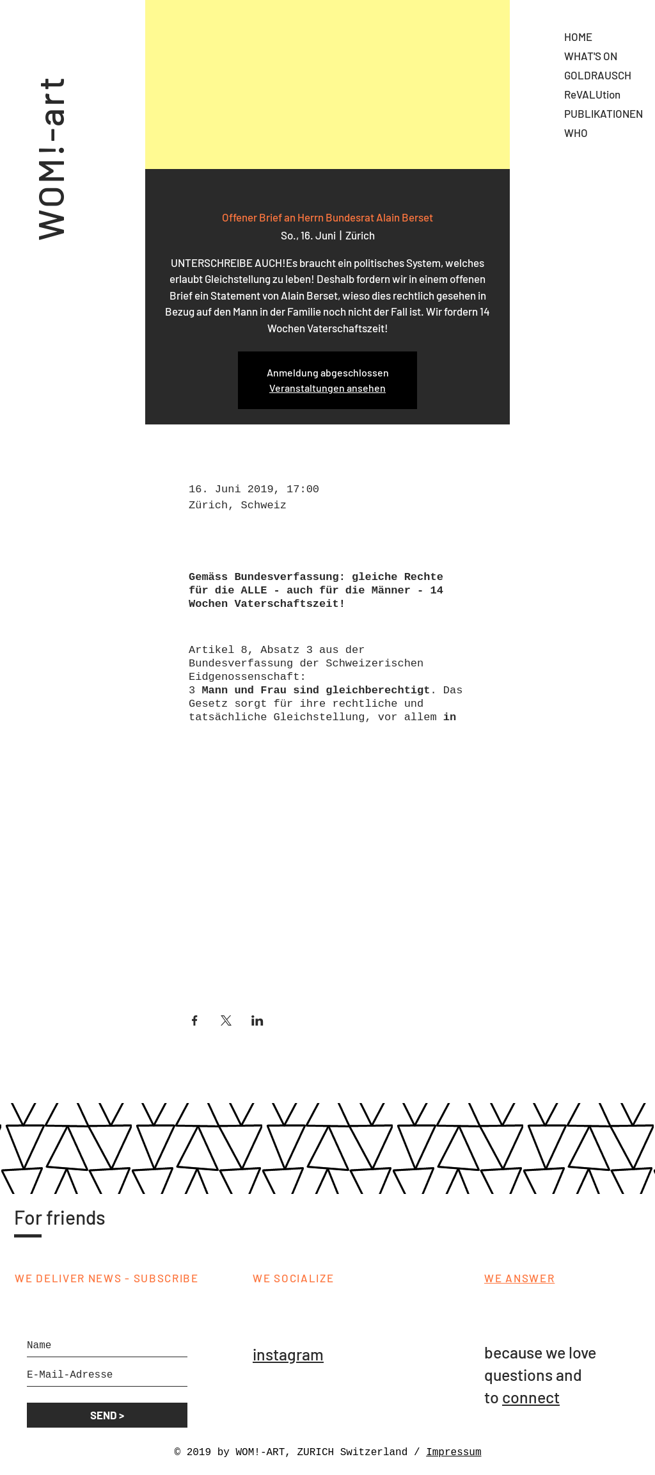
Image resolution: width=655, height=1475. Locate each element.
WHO (576, 132)
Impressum (453, 1452)
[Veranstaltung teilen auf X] (226, 1020)
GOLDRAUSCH (597, 75)
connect (531, 1396)
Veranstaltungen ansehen (327, 388)
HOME (578, 36)
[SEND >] (107, 1415)
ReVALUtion (592, 94)
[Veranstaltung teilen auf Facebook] (195, 1020)
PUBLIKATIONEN (603, 113)
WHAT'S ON (590, 55)
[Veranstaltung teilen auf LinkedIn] (257, 1020)
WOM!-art (49, 139)
